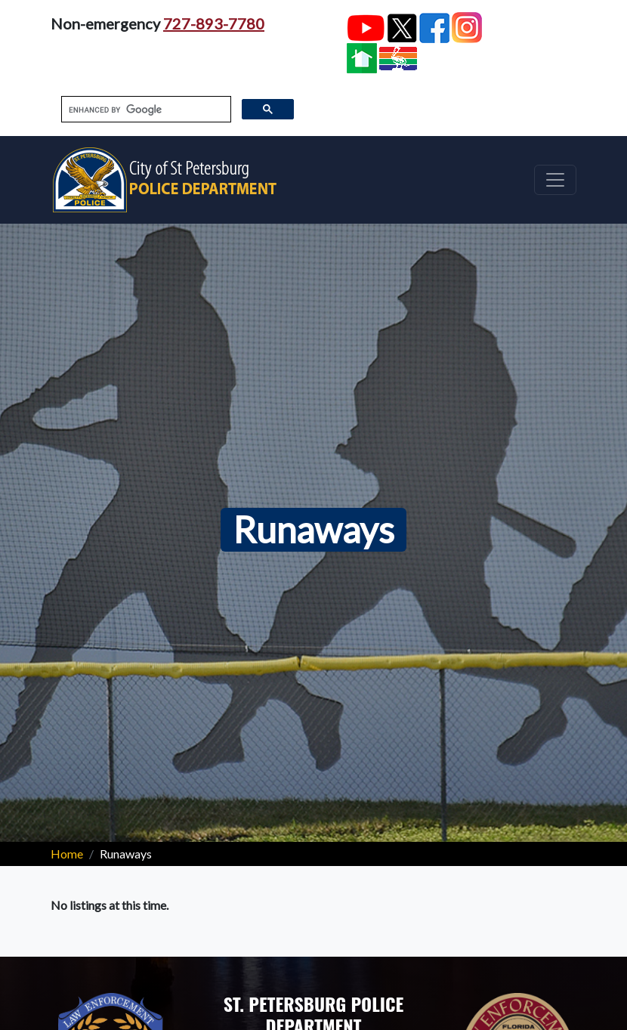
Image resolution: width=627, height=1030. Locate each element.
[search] (145, 110)
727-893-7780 (213, 23)
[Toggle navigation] (555, 180)
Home (67, 853)
